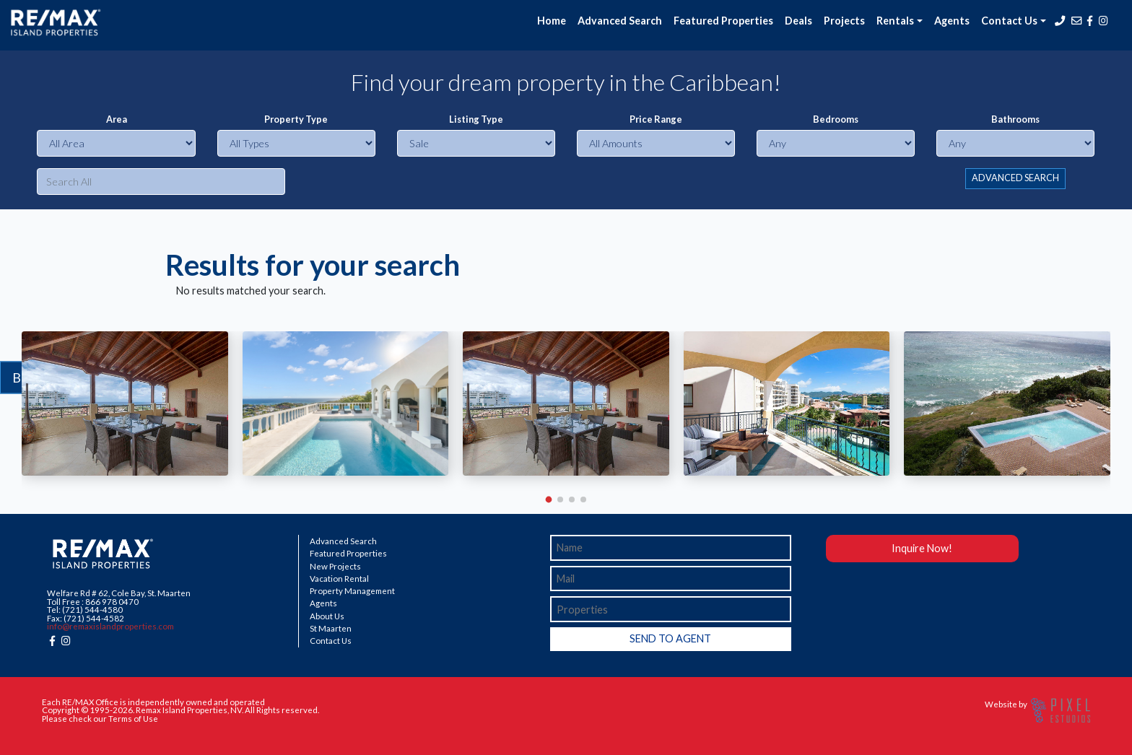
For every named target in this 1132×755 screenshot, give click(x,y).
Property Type (296, 119)
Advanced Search (620, 20)
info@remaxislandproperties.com (110, 626)
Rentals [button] (895, 20)
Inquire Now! (922, 548)
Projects (844, 20)
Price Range (656, 119)
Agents (952, 20)
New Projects (335, 566)
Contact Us (331, 641)
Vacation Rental (339, 579)
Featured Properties (723, 20)
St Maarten (331, 628)
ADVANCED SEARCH (1015, 178)
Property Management (352, 591)
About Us (327, 616)
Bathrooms (1015, 119)
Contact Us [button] (1009, 20)
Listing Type (476, 119)
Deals (798, 20)
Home (551, 20)
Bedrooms (835, 119)
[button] (549, 499)
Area (116, 119)
